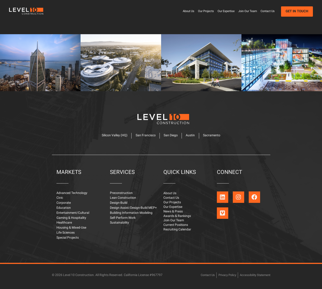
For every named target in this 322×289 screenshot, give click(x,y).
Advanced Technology (71, 195)
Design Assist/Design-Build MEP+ (133, 210)
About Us (188, 11)
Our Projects (206, 11)
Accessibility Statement (254, 277)
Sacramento (214, 137)
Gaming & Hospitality (71, 220)
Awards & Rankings (177, 220)
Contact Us (268, 11)
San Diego (171, 137)
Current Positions (175, 229)
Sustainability (119, 225)
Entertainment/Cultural (72, 215)
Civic (59, 200)
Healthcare (64, 225)
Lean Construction (123, 200)
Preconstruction (121, 195)
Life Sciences (65, 235)
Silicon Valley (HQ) (112, 137)
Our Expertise (226, 11)
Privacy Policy (224, 277)
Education (63, 210)
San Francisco (144, 137)
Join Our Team (247, 11)
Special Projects (67, 240)
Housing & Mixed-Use (71, 230)
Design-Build (118, 205)
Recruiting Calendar (177, 234)
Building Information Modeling (131, 215)
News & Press (173, 215)
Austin (191, 137)
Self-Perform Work (123, 220)
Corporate (63, 205)
